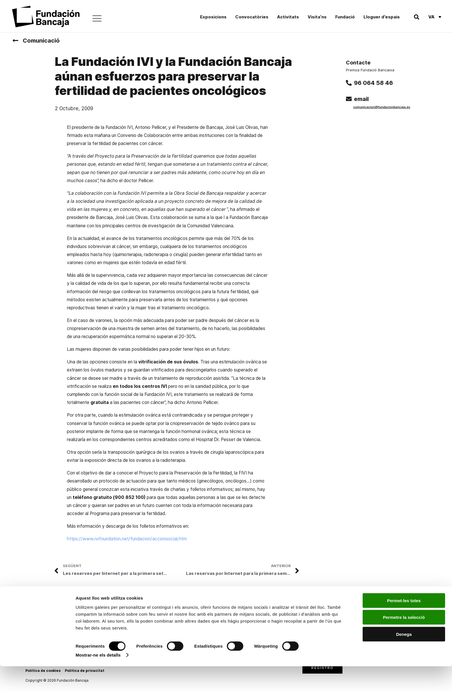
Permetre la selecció (404, 642)
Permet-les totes (404, 626)
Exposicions (213, 17)
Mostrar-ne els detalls (98, 680)
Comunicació (41, 40)
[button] (416, 17)
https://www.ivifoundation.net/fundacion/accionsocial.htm (127, 539)
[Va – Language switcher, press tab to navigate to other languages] (434, 16)
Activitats (288, 17)
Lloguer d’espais (382, 17)
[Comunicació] (15, 40)
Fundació (345, 17)
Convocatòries (251, 17)
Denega (404, 659)
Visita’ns (317, 17)
